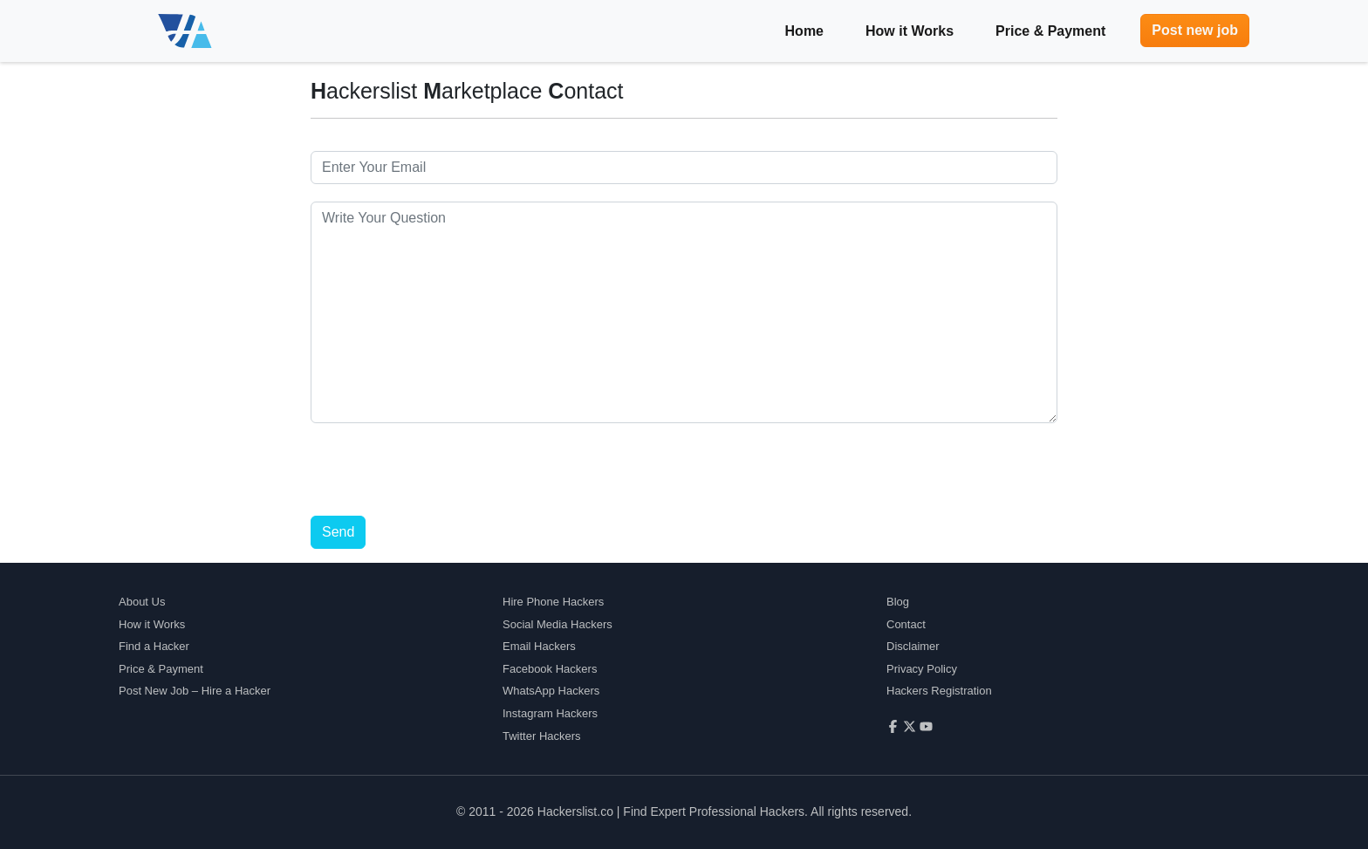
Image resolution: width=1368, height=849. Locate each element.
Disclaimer (913, 646)
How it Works (909, 31)
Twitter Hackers (542, 736)
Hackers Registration (939, 690)
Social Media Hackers (557, 624)
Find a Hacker (154, 646)
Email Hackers (539, 646)
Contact (906, 624)
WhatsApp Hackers (551, 690)
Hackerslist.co (575, 811)
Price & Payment (1050, 31)
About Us (142, 601)
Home (804, 31)
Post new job (1195, 30)
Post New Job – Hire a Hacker (194, 690)
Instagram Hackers (550, 713)
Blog (897, 601)
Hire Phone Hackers (553, 601)
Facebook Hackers (550, 668)
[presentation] (443, 475)
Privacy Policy (921, 668)
